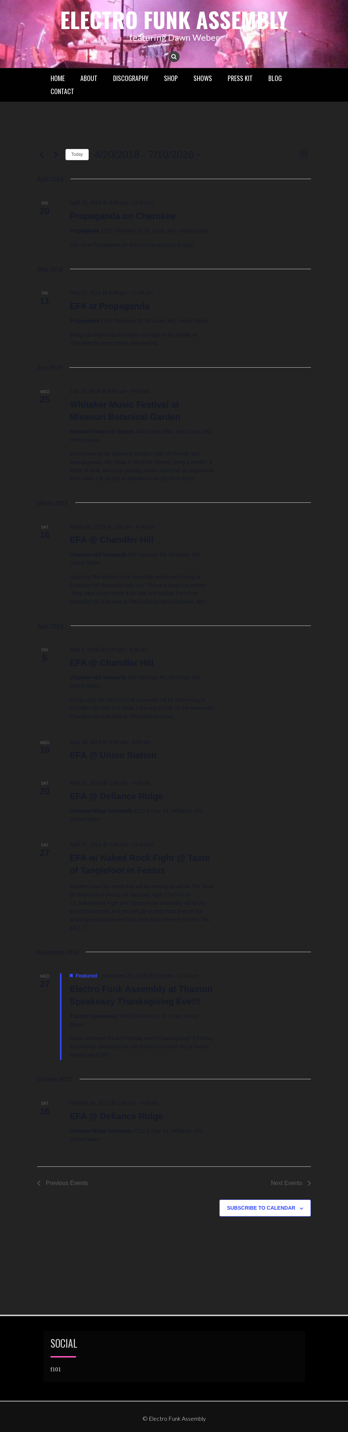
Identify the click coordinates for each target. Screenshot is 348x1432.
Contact (62, 91)
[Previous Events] (41, 154)
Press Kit (240, 78)
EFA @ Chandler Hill (112, 540)
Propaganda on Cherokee (123, 216)
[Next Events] (55, 154)
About (88, 78)
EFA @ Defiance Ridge (116, 796)
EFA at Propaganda (109, 306)
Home (58, 78)
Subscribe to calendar (261, 1208)
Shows (202, 78)
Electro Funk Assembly (174, 19)
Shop (171, 78)
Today (77, 154)
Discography (130, 78)
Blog (275, 78)
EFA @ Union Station (113, 755)
